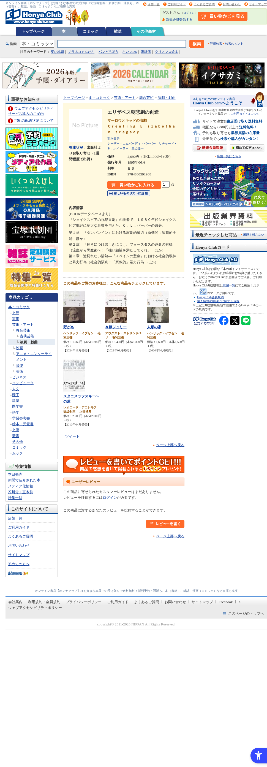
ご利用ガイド (177, 4)
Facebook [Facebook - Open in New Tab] (226, 602)
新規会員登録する (179, 19)
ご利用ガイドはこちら (245, 113)
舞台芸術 (23, 330)
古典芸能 (27, 336)
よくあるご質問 (204, 4)
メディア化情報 (20, 486)
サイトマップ (258, 4)
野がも (68, 327)
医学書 (17, 406)
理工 (15, 395)
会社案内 (15, 602)
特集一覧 (15, 498)
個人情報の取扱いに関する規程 (218, 301)
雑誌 (117, 31)
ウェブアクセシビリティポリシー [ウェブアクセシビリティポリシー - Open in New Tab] (35, 608)
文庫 (15, 430)
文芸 (15, 313)
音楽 (19, 366)
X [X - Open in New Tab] (239, 602)
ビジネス (19, 377)
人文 (15, 389)
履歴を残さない (253, 234)
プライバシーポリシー (84, 602)
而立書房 (113, 138)
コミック (90, 31)
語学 (15, 412)
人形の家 (154, 327)
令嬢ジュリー (116, 327)
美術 (19, 371)
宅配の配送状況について (34, 120)
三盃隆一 (138, 148)
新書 (15, 436)
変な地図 (57, 52)
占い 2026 (129, 52)
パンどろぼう (108, 52)
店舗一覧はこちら (229, 156)
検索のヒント (234, 43)
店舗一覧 (154, 4)
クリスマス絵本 (166, 52)
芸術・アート (23, 324)
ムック (17, 453)
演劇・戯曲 (29, 342)
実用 (15, 319)
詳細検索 (216, 43)
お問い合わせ (232, 4)
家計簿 (146, 52)
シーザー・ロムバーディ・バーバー (131, 143)
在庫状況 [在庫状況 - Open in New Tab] (76, 147)
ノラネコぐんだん (81, 52)
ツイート (72, 436)
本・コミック (19, 307)
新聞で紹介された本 (24, 480)
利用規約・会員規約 (44, 602)
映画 (19, 348)
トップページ (33, 31)
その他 (17, 442)
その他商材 (146, 31)
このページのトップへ (246, 613)
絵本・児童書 (23, 424)
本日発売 (15, 474)
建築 (15, 401)
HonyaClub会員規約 (210, 297)
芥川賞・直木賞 (20, 492)
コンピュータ (23, 383)
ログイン (188, 12)
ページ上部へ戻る (170, 445)
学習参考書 (21, 418)
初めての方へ (18, 564)
